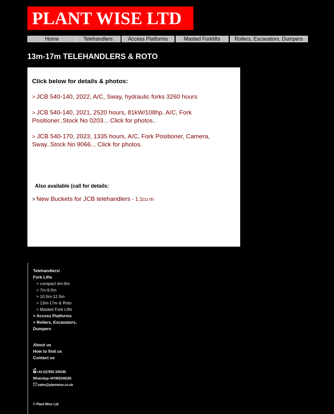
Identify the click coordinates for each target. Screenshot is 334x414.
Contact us (44, 357)
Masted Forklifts (202, 39)
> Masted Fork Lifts (54, 309)
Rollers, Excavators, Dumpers (269, 39)
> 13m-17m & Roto (54, 303)
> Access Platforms (52, 315)
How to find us (47, 351)
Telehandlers (98, 39)
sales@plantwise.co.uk (55, 385)
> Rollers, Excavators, (55, 322)
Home (52, 39)
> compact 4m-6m (53, 283)
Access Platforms (148, 39)
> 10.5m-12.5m (50, 296)
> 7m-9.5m (46, 290)
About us (42, 344)
